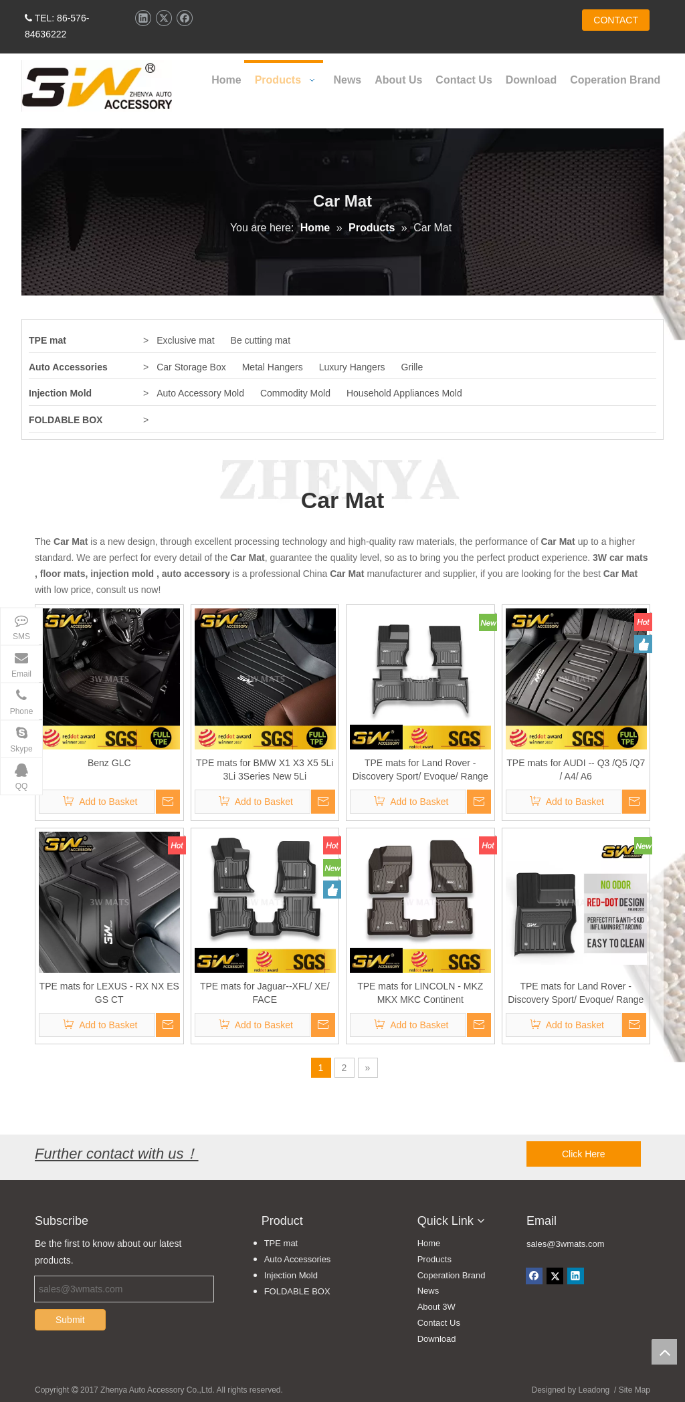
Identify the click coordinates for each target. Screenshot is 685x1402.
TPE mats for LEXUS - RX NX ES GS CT (109, 993)
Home (429, 1243)
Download (436, 1339)
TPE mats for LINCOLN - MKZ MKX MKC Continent (420, 993)
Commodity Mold (295, 393)
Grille (412, 367)
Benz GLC (109, 762)
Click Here (583, 1154)
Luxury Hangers (352, 367)
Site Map (634, 1390)
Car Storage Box (191, 367)
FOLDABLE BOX (65, 420)
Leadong (594, 1390)
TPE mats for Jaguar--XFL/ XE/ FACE (265, 993)
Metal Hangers (272, 367)
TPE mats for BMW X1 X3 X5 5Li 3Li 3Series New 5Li (264, 769)
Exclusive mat (185, 340)
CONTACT (615, 20)
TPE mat (47, 340)
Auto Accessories (68, 367)
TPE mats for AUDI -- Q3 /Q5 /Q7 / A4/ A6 (575, 769)
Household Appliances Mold (404, 393)
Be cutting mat (261, 340)
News (428, 1291)
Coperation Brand (451, 1275)
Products (434, 1259)
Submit (70, 1319)
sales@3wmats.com (565, 1244)
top (664, 1352)
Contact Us (438, 1323)
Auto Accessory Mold (200, 393)
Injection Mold (60, 393)
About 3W (436, 1307)
